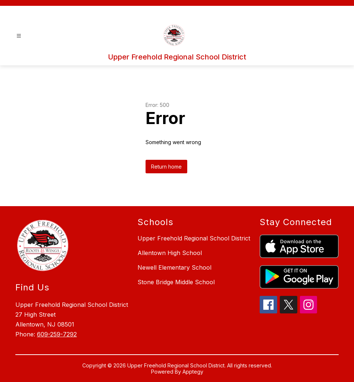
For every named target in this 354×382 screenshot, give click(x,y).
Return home (166, 166)
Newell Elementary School (174, 267)
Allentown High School (170, 252)
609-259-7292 (57, 334)
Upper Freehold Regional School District (194, 238)
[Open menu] (19, 36)
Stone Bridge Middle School (176, 282)
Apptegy (192, 372)
